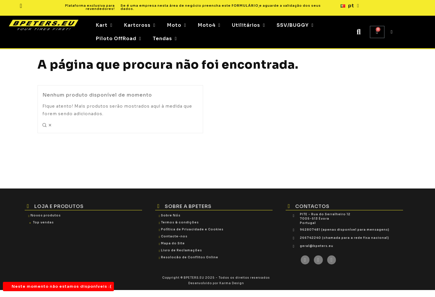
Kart (104, 25)
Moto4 (209, 25)
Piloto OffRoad (118, 38)
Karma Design (231, 283)
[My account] (392, 32)
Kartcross (139, 25)
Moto (176, 25)
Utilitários (248, 25)
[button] (359, 32)
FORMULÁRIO (245, 5)
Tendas (165, 38)
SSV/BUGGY (295, 25)
